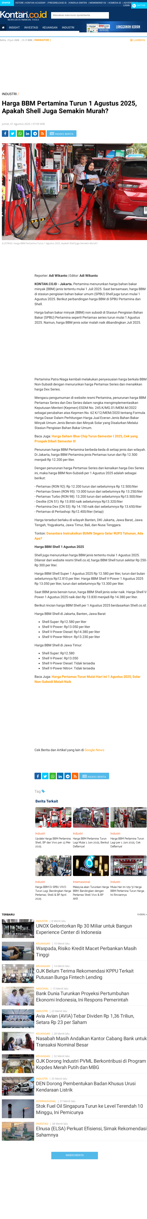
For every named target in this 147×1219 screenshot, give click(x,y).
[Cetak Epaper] (113, 31)
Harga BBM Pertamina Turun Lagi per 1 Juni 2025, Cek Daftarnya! (127, 842)
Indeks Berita (75, 1155)
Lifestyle (8, 40)
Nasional (8, 34)
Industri (68, 27)
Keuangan (50, 27)
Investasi (31, 27)
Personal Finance (59, 34)
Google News (94, 750)
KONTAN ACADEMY (35, 2)
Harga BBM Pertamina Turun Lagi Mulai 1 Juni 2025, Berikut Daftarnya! (91, 842)
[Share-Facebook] (5, 133)
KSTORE (19, 2)
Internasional (30, 34)
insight (14, 27)
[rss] (42, 133)
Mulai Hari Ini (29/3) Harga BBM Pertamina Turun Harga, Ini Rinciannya (127, 890)
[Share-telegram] (35, 133)
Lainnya (137, 40)
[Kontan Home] (3, 27)
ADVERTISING (131, 2)
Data (23, 40)
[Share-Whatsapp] (20, 133)
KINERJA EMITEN (78, 2)
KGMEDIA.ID (115, 2)
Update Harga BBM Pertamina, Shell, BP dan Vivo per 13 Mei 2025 (53, 842)
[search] (78, 15)
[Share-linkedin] (27, 133)
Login (126, 5)
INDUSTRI (9, 94)
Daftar (141, 5)
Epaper (6, 2)
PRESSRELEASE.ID (57, 2)
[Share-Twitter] (12, 133)
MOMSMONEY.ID (98, 2)
